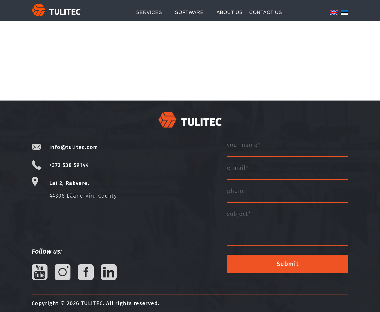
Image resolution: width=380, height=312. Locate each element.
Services (149, 12)
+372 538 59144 (69, 165)
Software (189, 12)
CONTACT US (265, 12)
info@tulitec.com (73, 147)
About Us (230, 12)
